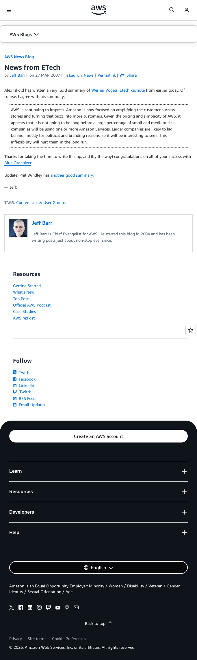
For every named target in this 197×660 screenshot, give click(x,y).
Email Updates (29, 404)
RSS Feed (24, 398)
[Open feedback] (190, 330)
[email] (76, 608)
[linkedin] (30, 608)
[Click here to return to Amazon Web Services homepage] (99, 10)
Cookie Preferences (69, 638)
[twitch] (48, 608)
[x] (11, 608)
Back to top (98, 623)
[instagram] (39, 608)
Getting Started (27, 285)
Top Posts (21, 298)
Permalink (107, 75)
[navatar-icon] (186, 10)
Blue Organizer (17, 162)
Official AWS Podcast (32, 304)
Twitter (22, 372)
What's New (23, 292)
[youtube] (57, 608)
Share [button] (128, 75)
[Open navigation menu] (9, 10)
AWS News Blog (19, 56)
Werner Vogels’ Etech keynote (118, 90)
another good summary (72, 175)
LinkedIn (23, 385)
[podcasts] (67, 608)
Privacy (15, 638)
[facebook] (20, 608)
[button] (98, 34)
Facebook (24, 379)
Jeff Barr (17, 75)
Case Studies (24, 311)
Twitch (22, 391)
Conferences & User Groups (41, 202)
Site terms (37, 638)
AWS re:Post (24, 317)
